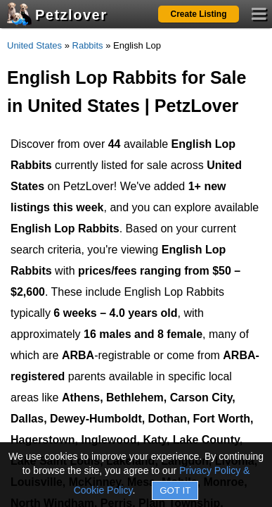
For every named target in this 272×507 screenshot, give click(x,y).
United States (34, 45)
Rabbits (87, 45)
